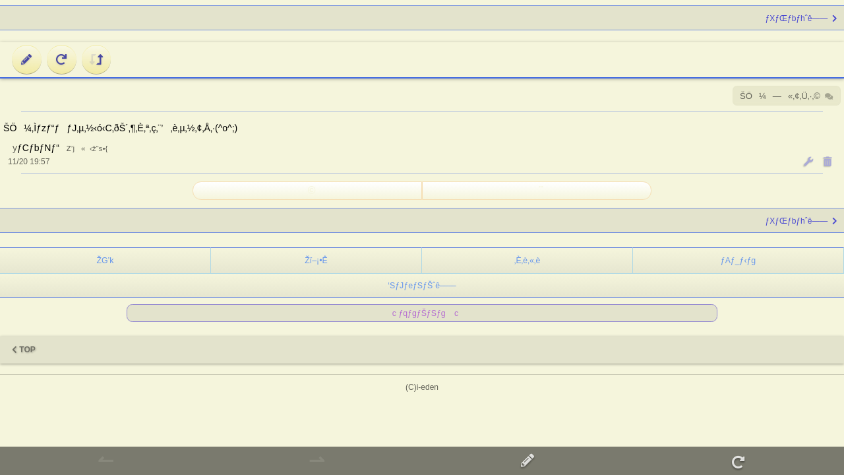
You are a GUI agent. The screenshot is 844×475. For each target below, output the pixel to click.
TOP (24, 349)
